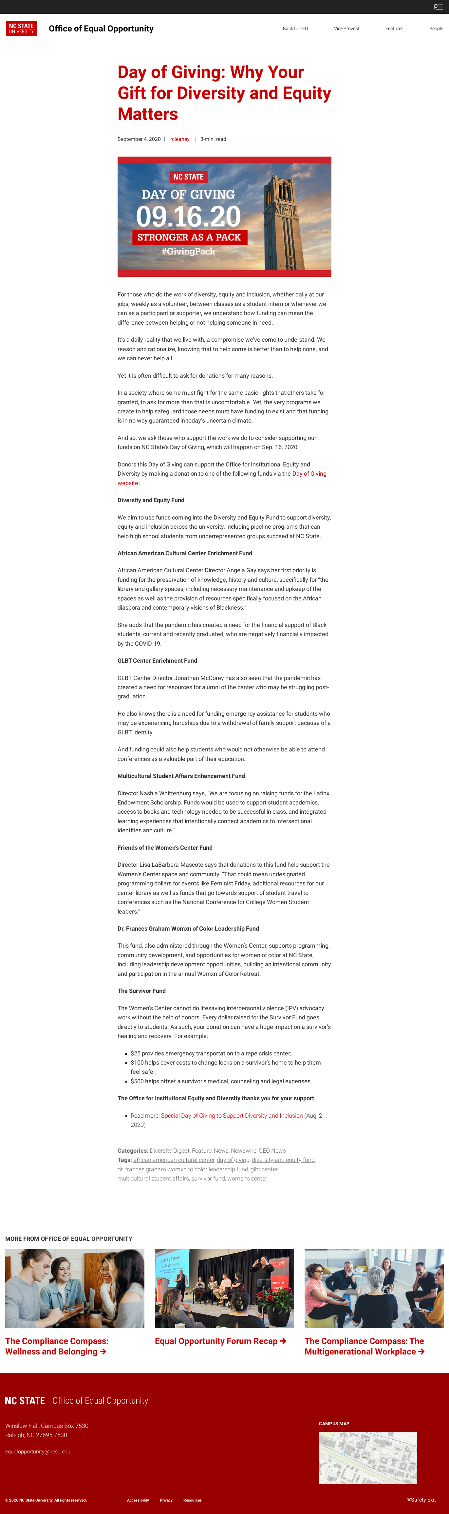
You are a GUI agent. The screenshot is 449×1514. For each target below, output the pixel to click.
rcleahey (180, 139)
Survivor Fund (208, 1178)
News (221, 1150)
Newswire (243, 1150)
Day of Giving (233, 1159)
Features (394, 28)
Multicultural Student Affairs (153, 1178)
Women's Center (247, 1178)
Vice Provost (347, 28)
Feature (202, 1150)
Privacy (166, 1500)
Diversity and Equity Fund (283, 1159)
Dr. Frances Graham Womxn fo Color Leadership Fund (183, 1169)
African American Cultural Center (174, 1159)
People (436, 28)
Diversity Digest (170, 1150)
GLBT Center (264, 1169)
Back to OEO (295, 28)
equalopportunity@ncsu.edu (37, 1451)
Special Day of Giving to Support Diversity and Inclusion (232, 1115)
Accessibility (138, 1500)
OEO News (272, 1150)
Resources (192, 1500)
